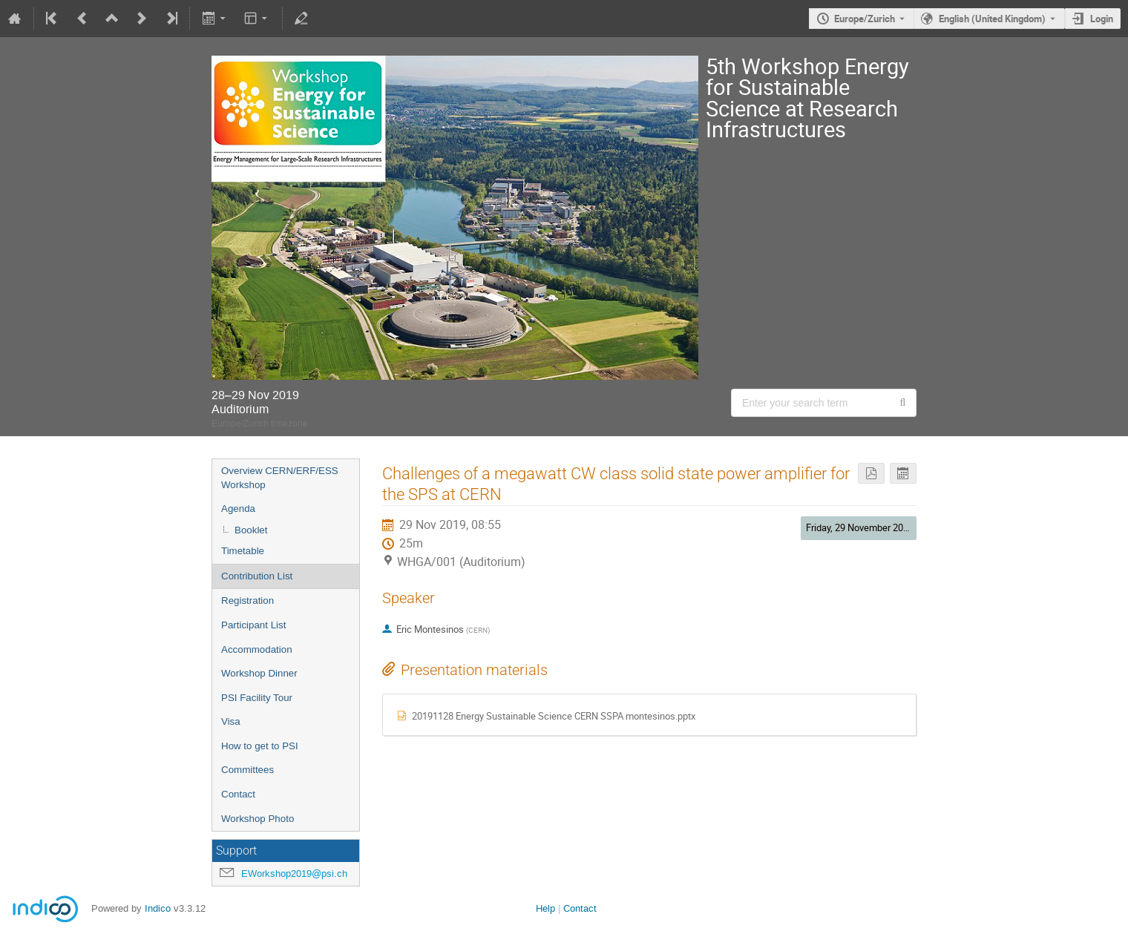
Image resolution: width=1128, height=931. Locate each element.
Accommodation (256, 649)
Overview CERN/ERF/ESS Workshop (279, 477)
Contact (238, 794)
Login (1101, 18)
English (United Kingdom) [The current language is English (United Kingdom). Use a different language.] (992, 18)
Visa (230, 721)
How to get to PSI (259, 745)
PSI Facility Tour (256, 697)
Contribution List (256, 576)
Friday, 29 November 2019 (860, 527)
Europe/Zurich (864, 18)
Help (545, 908)
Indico (158, 908)
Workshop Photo (257, 818)
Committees (247, 769)
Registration (247, 600)
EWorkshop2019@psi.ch (294, 873)
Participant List (253, 625)
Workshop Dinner (259, 673)
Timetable (242, 550)
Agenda (238, 508)
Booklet (251, 530)
